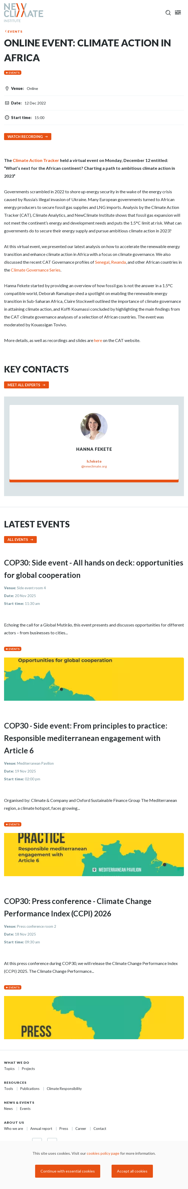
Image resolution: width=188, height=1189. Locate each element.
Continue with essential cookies (68, 1171)
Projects (28, 1068)
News (8, 1108)
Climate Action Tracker (36, 160)
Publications (29, 1088)
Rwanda (118, 262)
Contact (99, 1128)
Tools (8, 1088)
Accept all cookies (132, 1171)
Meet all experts (24, 385)
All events (18, 539)
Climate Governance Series (36, 269)
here (98, 340)
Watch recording (25, 136)
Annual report (41, 1128)
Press (63, 1128)
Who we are (13, 1128)
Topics (9, 1068)
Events (15, 31)
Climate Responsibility (64, 1088)
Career (80, 1128)
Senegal (102, 262)
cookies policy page (103, 1153)
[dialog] (94, 1165)
